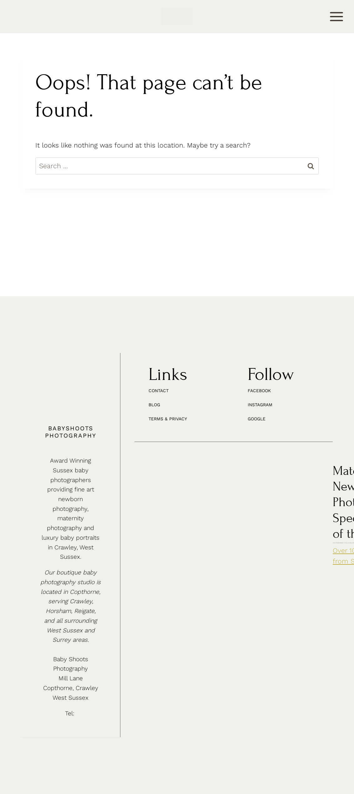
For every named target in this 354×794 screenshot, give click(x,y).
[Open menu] (336, 16)
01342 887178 (77, 711)
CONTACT (21, 17)
